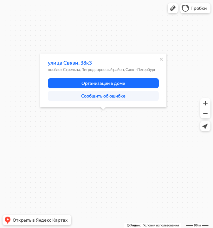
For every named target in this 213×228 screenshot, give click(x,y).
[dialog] (103, 80)
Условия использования (161, 225)
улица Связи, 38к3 (70, 63)
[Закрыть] (161, 59)
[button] (173, 8)
